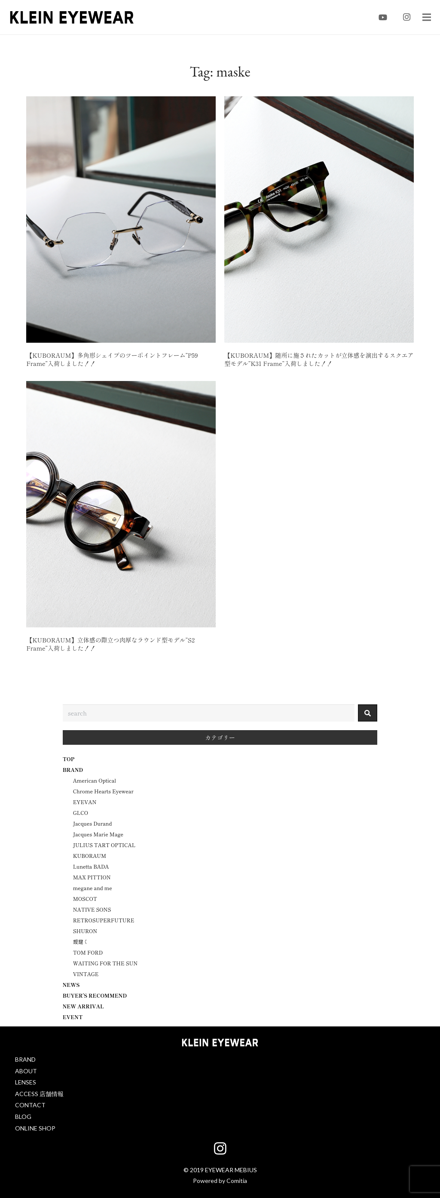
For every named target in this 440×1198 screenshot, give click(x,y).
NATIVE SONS (92, 909)
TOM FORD (88, 952)
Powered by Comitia (220, 1180)
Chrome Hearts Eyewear (103, 791)
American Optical (94, 780)
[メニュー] (427, 17)
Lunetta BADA (91, 866)
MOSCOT (85, 898)
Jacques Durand (92, 823)
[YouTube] (383, 17)
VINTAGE (86, 973)
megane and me (92, 887)
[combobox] (209, 713)
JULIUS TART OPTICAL (104, 844)
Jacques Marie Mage (98, 834)
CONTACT (30, 1105)
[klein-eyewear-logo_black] (71, 17)
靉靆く (81, 941)
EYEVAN (85, 801)
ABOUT (26, 1071)
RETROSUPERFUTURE (103, 920)
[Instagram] (407, 17)
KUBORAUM (90, 855)
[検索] (367, 713)
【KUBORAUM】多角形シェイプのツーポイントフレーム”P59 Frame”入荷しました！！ (112, 359)
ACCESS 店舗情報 (39, 1093)
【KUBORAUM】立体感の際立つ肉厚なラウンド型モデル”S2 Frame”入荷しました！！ (110, 644)
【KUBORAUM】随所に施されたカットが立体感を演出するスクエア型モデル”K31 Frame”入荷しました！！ (318, 359)
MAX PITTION (92, 877)
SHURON (85, 930)
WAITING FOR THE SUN (105, 963)
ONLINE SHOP (35, 1128)
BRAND (25, 1059)
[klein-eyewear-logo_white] (220, 1043)
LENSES (25, 1082)
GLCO (80, 812)
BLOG (23, 1116)
